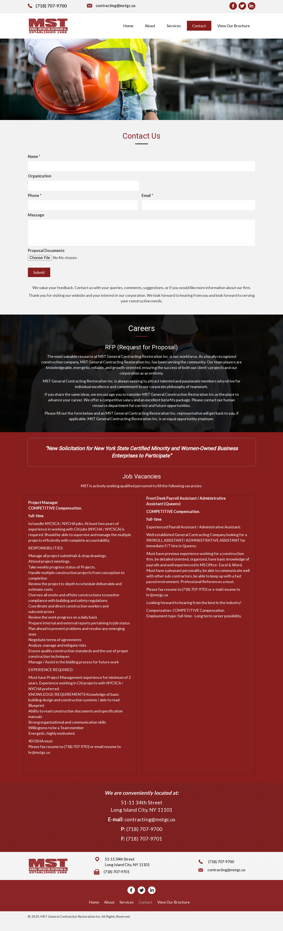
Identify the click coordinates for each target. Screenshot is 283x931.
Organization (39, 176)
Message (36, 216)
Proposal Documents (46, 259)
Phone (34, 196)
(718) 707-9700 (51, 5)
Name (34, 156)
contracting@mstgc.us (116, 5)
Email (147, 196)
